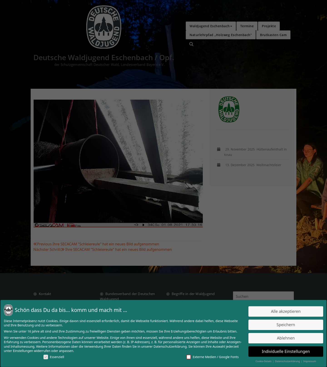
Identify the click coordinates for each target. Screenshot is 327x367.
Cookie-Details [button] (262, 360)
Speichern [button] (283, 325)
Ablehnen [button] (283, 337)
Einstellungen (26, 350)
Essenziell (56, 356)
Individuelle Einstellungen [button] (283, 351)
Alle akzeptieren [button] (283, 311)
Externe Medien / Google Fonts (211, 356)
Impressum (306, 360)
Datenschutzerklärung (170, 346)
